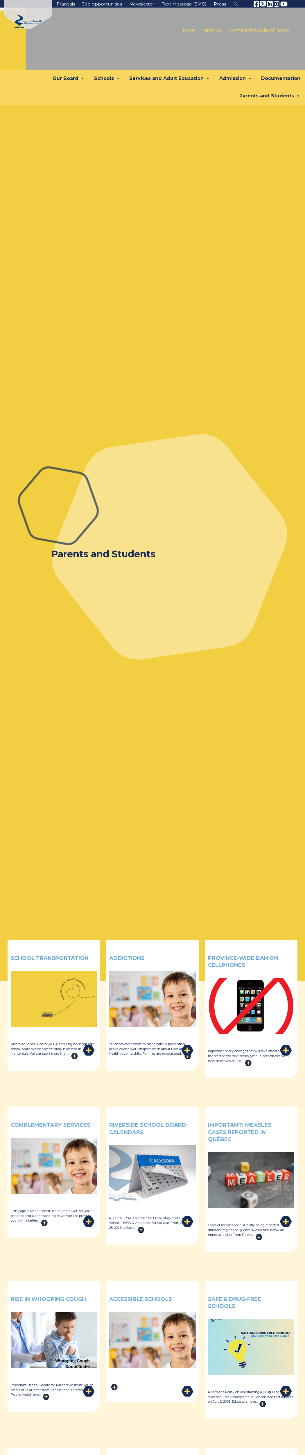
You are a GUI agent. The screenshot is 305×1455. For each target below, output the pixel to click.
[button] (236, 3)
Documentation (280, 78)
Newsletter (138, 4)
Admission (235, 79)
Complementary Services (40, 1128)
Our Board (69, 79)
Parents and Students (269, 96)
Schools (107, 79)
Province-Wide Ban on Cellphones (242, 961)
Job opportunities (97, 4)
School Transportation (40, 961)
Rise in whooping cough (42, 1302)
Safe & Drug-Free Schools (239, 1302)
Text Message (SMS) (182, 4)
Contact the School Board (259, 30)
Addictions (129, 957)
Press (219, 4)
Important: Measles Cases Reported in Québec (244, 1131)
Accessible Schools (145, 1298)
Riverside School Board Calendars (141, 1128)
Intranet (212, 30)
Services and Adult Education (169, 79)
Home (187, 30)
